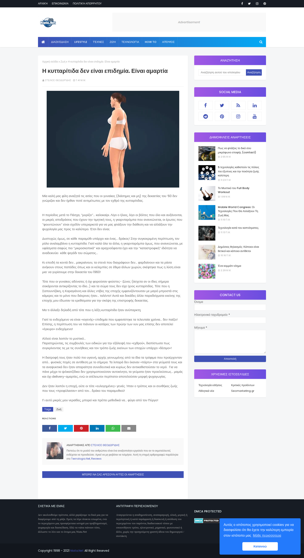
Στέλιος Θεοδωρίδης (58, 80)
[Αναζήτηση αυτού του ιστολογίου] (222, 72)
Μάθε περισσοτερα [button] (267, 535)
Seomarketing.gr (242, 391)
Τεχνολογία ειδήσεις (210, 385)
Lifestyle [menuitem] (80, 42)
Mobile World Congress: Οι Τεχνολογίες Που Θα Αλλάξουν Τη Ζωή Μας (238, 211)
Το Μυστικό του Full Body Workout (234, 190)
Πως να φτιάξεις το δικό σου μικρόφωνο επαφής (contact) (237, 150)
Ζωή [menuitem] (113, 42)
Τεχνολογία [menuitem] (130, 42)
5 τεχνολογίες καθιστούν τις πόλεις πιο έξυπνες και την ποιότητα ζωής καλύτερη (238, 171)
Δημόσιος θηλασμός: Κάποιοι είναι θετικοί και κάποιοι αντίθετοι (238, 249)
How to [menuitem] (150, 42)
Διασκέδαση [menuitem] (60, 42)
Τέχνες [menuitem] (98, 42)
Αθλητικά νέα (206, 391)
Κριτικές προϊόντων (242, 385)
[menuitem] (43, 42)
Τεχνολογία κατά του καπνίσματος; (238, 228)
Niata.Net (77, 550)
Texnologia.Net (80, 458)
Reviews (96, 458)
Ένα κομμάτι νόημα (229, 266)
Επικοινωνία (60, 3)
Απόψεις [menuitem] (168, 42)
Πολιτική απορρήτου (87, 3)
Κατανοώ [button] (260, 546)
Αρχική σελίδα (50, 61)
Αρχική (43, 3)
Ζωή (63, 61)
